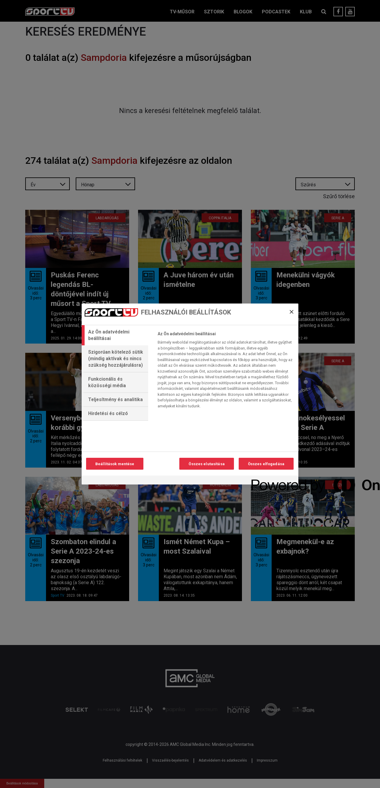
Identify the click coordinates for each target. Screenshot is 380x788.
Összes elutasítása (206, 464)
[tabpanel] (225, 371)
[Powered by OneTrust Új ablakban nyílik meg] (272, 480)
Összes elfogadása (266, 464)
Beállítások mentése (114, 464)
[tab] (115, 335)
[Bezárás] (291, 311)
